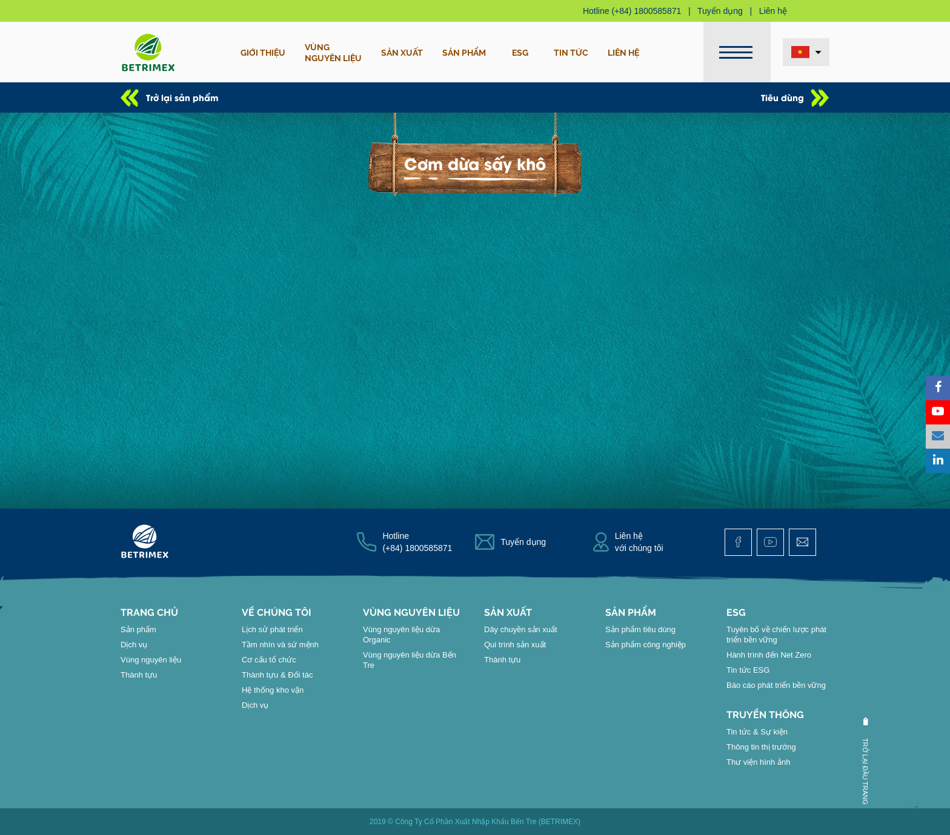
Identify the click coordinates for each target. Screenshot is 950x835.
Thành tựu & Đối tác (277, 674)
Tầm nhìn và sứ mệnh (280, 644)
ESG (520, 52)
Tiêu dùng (782, 97)
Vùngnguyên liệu (333, 52)
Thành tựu (139, 674)
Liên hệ (773, 11)
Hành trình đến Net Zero (768, 654)
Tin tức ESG (747, 670)
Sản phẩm (464, 52)
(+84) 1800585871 (646, 11)
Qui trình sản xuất (515, 644)
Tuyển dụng (720, 11)
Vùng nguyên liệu (151, 659)
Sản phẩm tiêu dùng (640, 629)
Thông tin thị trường (761, 746)
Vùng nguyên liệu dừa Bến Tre (409, 660)
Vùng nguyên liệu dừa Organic (401, 634)
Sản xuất (402, 52)
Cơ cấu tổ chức (269, 659)
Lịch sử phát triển (272, 629)
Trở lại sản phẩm (182, 97)
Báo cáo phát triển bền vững (776, 685)
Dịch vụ (134, 644)
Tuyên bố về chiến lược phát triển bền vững (776, 634)
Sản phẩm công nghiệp (645, 644)
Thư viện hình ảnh (758, 762)
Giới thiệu (263, 52)
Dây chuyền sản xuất (520, 629)
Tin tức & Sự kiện (757, 731)
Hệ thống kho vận (273, 690)
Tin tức (571, 52)
